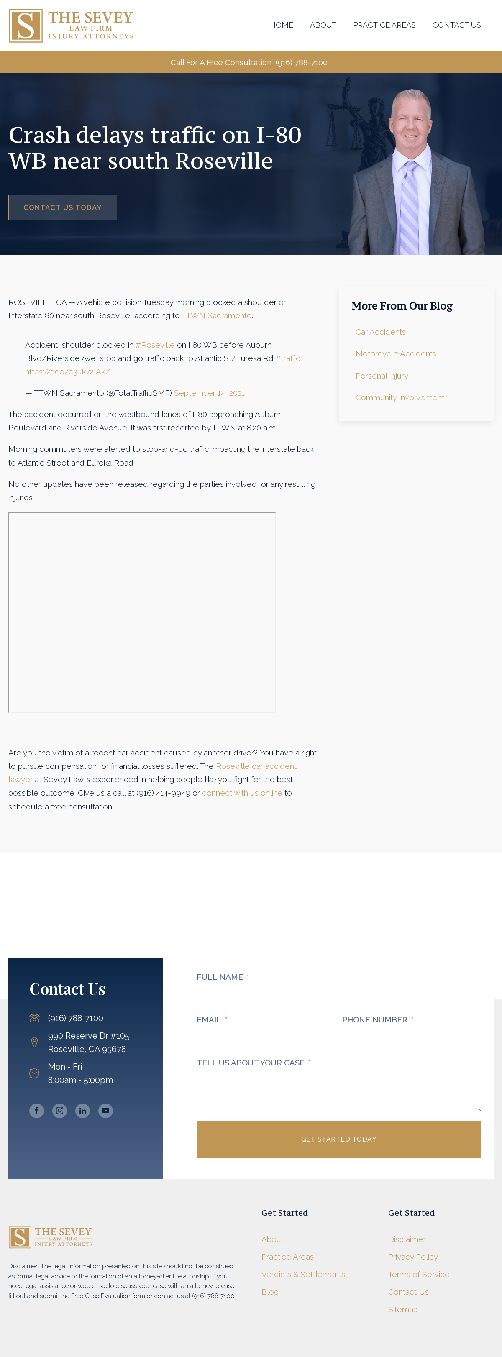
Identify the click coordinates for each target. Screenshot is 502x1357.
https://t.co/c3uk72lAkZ (67, 371)
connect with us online (242, 792)
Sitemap (403, 1309)
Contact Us (457, 24)
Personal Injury (382, 375)
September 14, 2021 (209, 392)
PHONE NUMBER (374, 1019)
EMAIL (209, 1019)
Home (281, 24)
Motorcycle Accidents (396, 353)
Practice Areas (384, 24)
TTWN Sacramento (217, 315)
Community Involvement (400, 397)
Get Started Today (339, 1139)
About (323, 24)
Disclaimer (407, 1239)
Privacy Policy (413, 1256)
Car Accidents (381, 331)
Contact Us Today (62, 207)
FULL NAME (220, 976)
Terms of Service (419, 1274)
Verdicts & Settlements (303, 1274)
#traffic (288, 358)
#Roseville (155, 344)
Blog (270, 1291)
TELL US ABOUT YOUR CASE (251, 1062)
